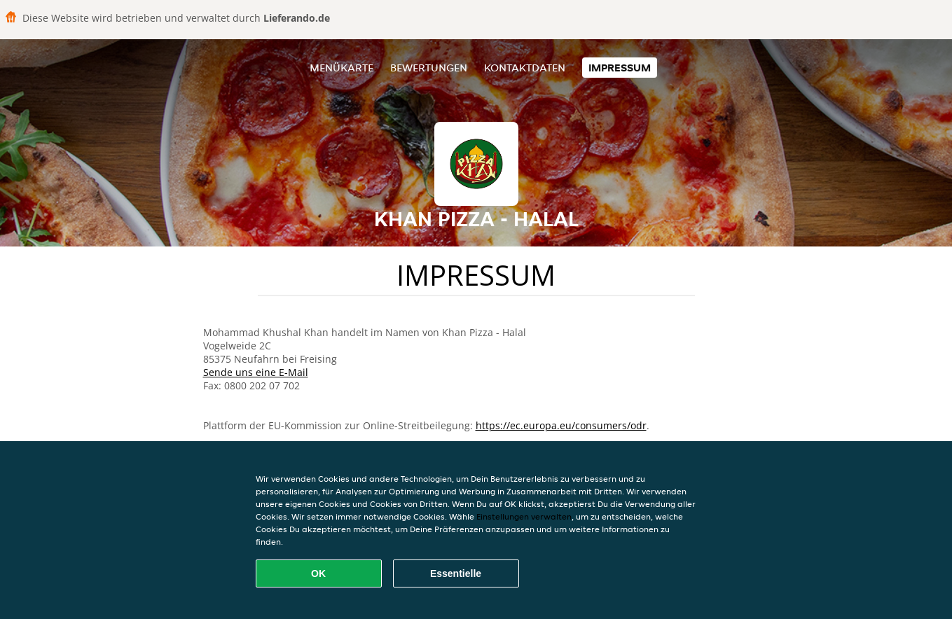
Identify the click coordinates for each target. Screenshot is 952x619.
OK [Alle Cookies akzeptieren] (318, 573)
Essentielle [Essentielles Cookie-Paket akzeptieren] (455, 573)
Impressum (619, 67)
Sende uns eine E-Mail (255, 372)
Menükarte (341, 67)
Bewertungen (428, 67)
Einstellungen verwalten (524, 516)
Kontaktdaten (524, 67)
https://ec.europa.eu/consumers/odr (561, 425)
